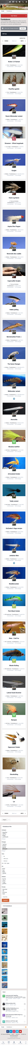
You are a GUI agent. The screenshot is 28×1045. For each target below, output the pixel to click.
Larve (14, 880)
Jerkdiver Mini (14, 555)
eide (6, 1011)
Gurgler (14, 170)
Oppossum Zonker (14, 747)
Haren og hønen (14, 198)
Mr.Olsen (8, 450)
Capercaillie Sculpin (14, 281)
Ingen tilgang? (14, 15)
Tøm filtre (23, 28)
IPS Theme (3, 1034)
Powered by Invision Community (14, 1038)
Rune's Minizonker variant (14, 116)
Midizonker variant (14, 391)
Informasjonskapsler (14, 1035)
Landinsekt (14, 837)
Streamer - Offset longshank (14, 143)
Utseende (18, 1034)
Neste (22, 41)
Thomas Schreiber (14, 201)
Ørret (14, 868)
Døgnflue (14, 832)
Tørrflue (14, 844)
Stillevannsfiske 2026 (10, 1003)
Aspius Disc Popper (14, 226)
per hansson (8, 1022)
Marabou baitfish (14, 447)
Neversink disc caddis (14, 254)
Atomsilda (14, 419)
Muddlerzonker (14, 584)
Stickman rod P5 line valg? (12, 1021)
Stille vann (6, 858)
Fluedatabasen (13, 65)
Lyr (14, 801)
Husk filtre (5, 896)
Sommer (14, 892)
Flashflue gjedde (14, 89)
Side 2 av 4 (14, 41)
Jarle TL (7, 1004)
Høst (14, 894)
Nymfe (14, 847)
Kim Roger (8, 504)
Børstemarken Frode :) (14, 337)
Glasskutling (14, 774)
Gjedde (14, 873)
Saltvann (5, 861)
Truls (8, 65)
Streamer (14, 849)
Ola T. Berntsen (8, 641)
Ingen (8, 863)
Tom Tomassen (9, 998)
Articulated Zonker (14, 474)
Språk (12, 1034)
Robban (8, 119)
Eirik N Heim (8, 1017)
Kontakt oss (23, 1034)
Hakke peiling (14, 309)
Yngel (14, 882)
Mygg (14, 835)
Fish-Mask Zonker (14, 611)
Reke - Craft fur (14, 638)
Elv (4, 856)
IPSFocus (8, 1034)
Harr (14, 870)
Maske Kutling (14, 665)
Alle (5, 863)
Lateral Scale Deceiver (14, 693)
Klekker (14, 846)
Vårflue (14, 834)
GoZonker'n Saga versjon (14, 528)
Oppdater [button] (5, 900)
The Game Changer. (14, 364)
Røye (14, 871)
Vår (14, 891)
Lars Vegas (8, 146)
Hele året (14, 889)
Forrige (6, 41)
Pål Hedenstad (8, 614)
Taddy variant (14, 501)
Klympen (14, 720)
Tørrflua (7, 804)
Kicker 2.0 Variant (14, 62)
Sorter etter (23, 38)
